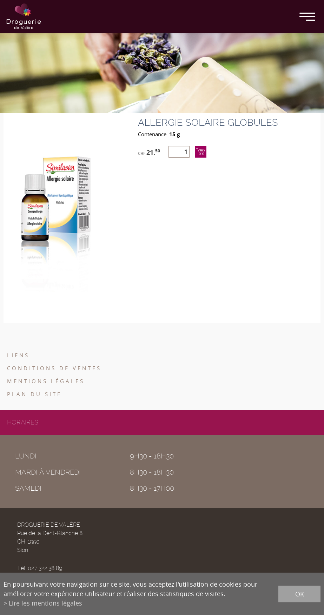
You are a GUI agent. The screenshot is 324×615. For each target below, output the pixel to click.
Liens (18, 355)
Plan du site (34, 394)
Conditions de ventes (54, 368)
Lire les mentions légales (45, 603)
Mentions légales (46, 381)
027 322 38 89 (45, 568)
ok (299, 593)
